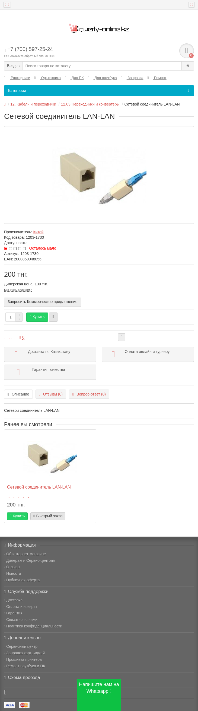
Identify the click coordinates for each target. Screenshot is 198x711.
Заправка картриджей (24, 653)
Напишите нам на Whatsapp (99, 688)
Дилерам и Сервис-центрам (30, 560)
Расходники (17, 78)
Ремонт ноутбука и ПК (24, 666)
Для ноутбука (102, 78)
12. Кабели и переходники (33, 104)
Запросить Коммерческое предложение (43, 301)
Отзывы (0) (51, 394)
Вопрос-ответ (89, 394)
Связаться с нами (20, 619)
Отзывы (12, 567)
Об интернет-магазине (25, 554)
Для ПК (74, 78)
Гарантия (13, 613)
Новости (12, 573)
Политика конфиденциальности (33, 626)
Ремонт (156, 78)
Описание (18, 394)
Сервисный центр (20, 646)
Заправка (132, 78)
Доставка (13, 600)
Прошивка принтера (23, 659)
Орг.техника (47, 78)
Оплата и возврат (20, 606)
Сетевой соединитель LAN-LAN (39, 486)
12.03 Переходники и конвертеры (90, 104)
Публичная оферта (22, 580)
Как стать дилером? (18, 289)
